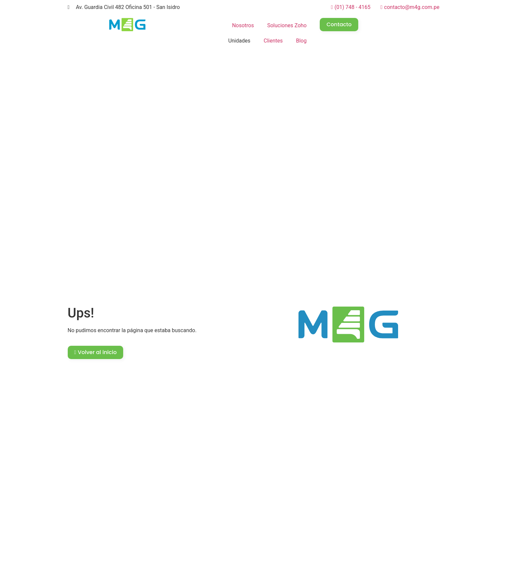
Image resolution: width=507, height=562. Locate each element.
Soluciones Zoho (287, 25)
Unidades (239, 41)
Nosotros (243, 25)
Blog (301, 41)
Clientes (273, 41)
